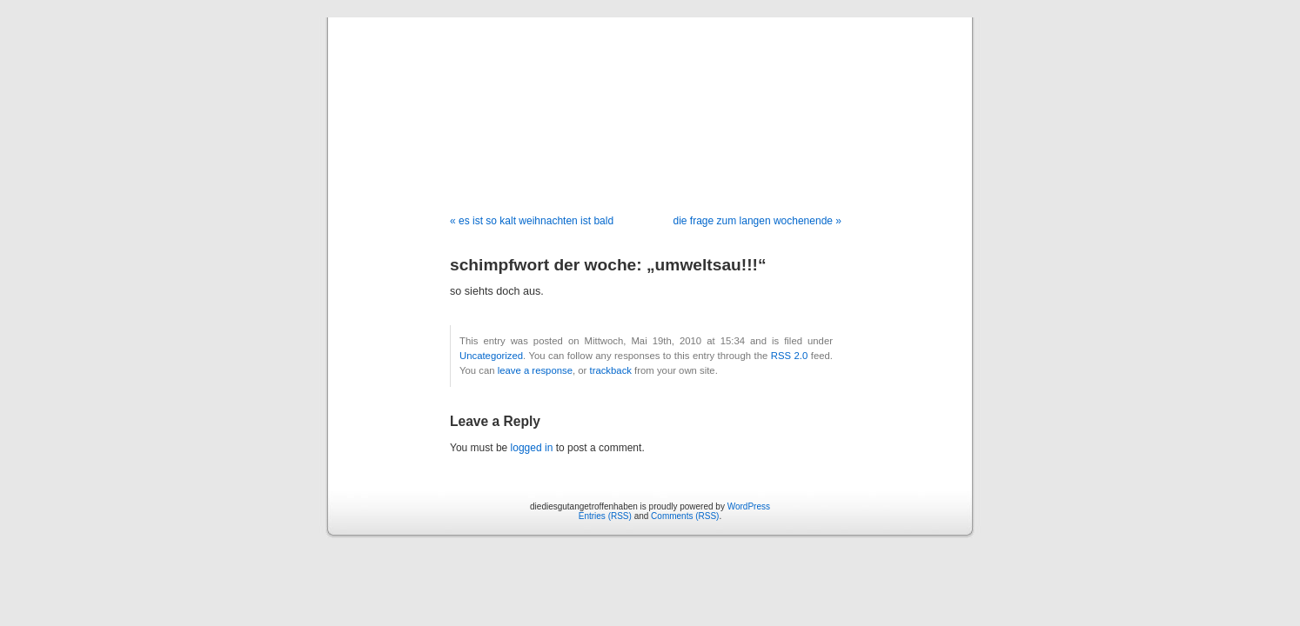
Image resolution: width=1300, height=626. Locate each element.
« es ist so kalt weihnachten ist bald (531, 221)
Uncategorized (491, 355)
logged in (532, 448)
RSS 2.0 (789, 355)
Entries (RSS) (605, 516)
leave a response (535, 370)
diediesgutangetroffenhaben (650, 97)
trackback (610, 370)
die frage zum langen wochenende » (757, 221)
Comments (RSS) (685, 516)
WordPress (748, 506)
